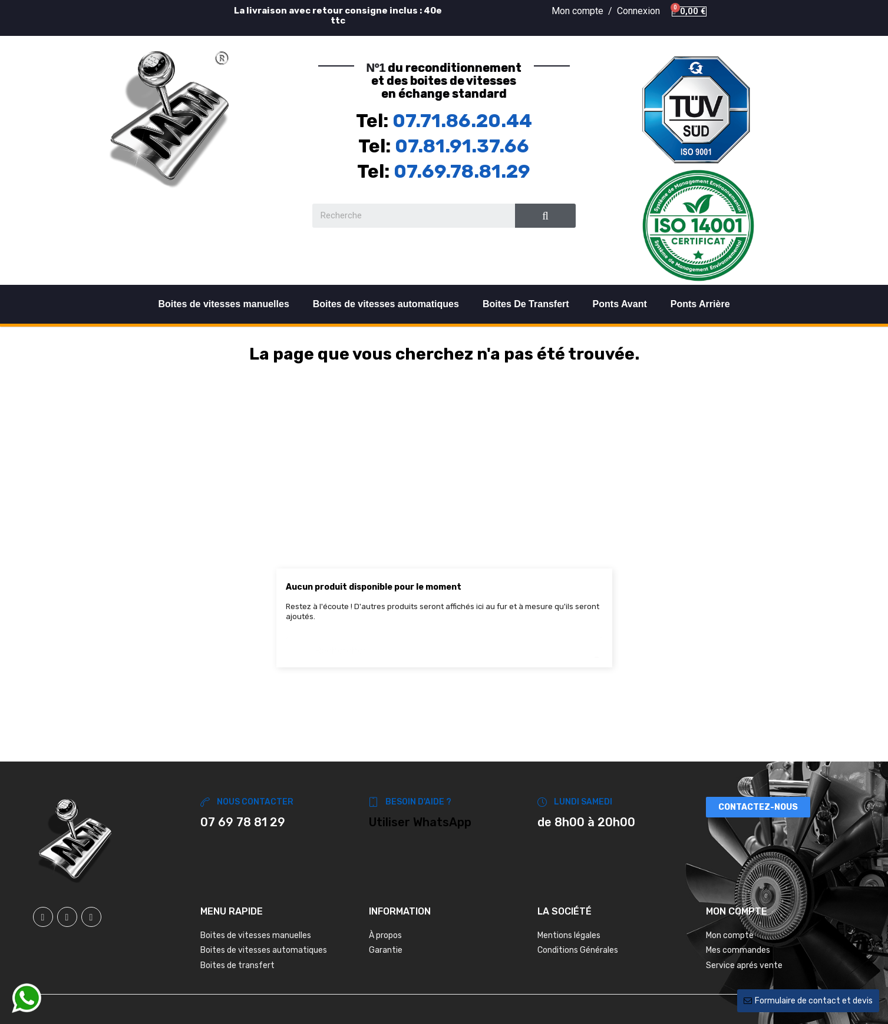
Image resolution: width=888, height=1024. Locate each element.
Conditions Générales (577, 950)
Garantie (385, 950)
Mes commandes (738, 950)
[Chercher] (444, 644)
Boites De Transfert (526, 304)
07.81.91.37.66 (462, 146)
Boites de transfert (237, 965)
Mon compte (730, 935)
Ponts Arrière (700, 304)
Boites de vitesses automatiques (386, 304)
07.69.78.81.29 (462, 171)
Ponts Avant (620, 304)
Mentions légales (568, 935)
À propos (385, 935)
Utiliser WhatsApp (420, 822)
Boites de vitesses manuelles (223, 304)
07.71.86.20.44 (462, 120)
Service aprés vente (744, 965)
